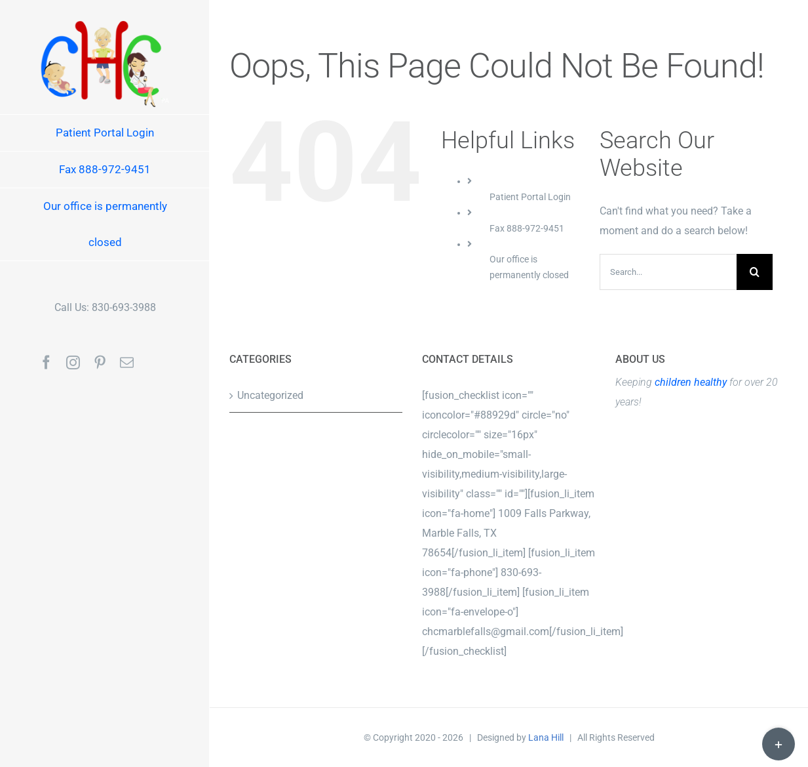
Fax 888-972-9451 (527, 228)
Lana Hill (546, 737)
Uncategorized (270, 395)
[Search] (755, 272)
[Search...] (668, 272)
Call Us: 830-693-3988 (105, 307)
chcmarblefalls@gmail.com (485, 631)
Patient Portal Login (530, 197)
